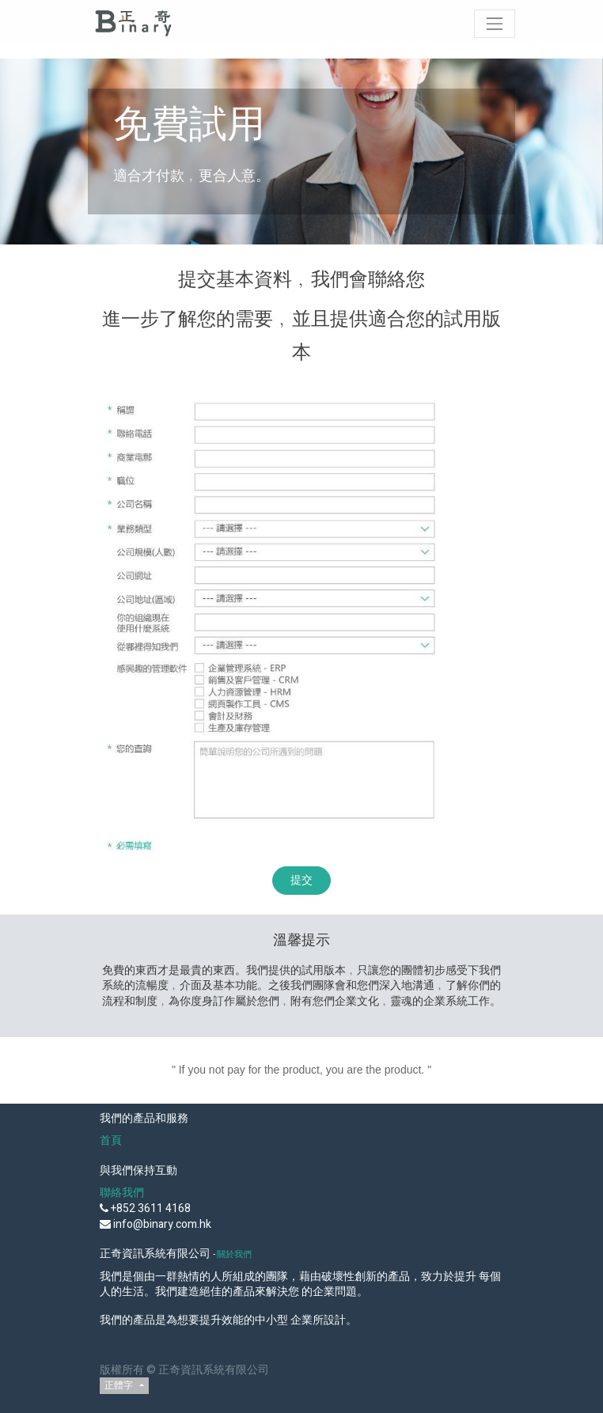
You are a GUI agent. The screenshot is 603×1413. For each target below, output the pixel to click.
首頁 (111, 1140)
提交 (301, 880)
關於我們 (234, 1254)
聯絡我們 (122, 1192)
